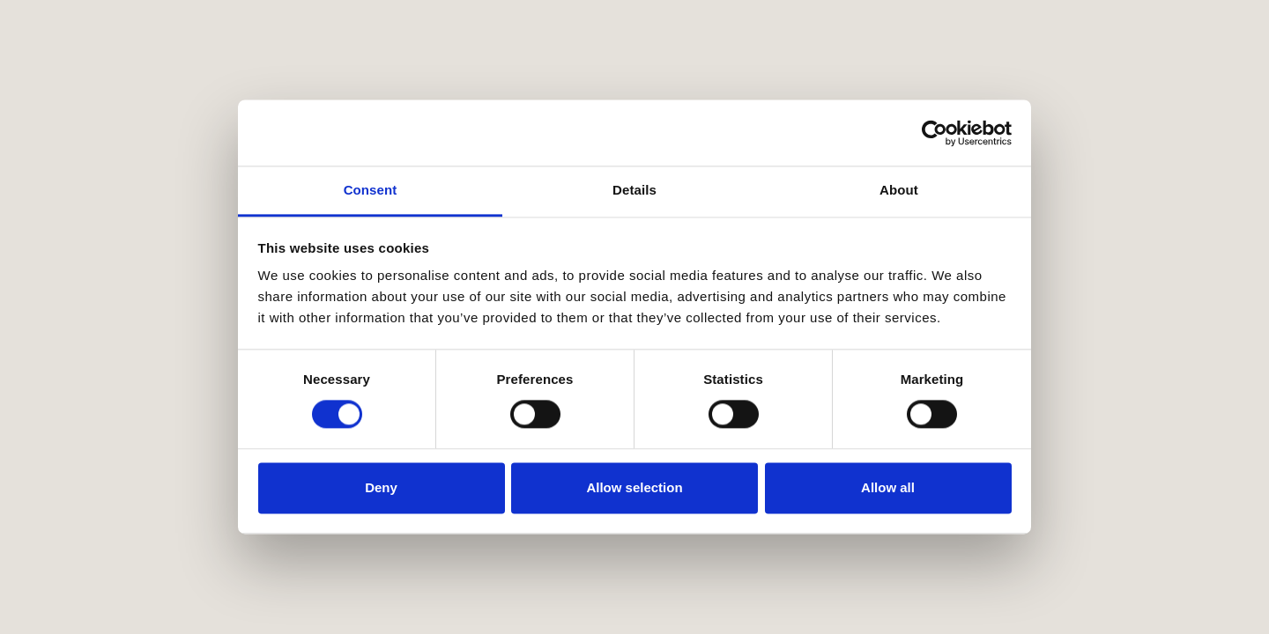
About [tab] (898, 189)
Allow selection (634, 487)
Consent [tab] (370, 189)
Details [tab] (634, 189)
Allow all (888, 487)
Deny (381, 487)
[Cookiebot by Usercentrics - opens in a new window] (934, 133)
